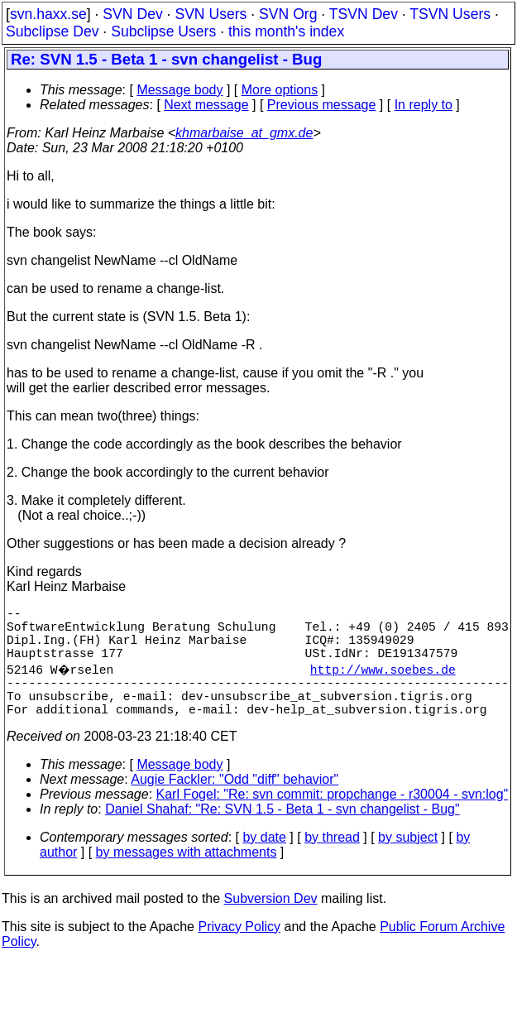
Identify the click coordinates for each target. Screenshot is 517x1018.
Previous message (321, 105)
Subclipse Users (163, 31)
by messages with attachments (186, 875)
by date (263, 860)
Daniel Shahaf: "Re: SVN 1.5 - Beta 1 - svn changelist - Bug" (282, 832)
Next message (206, 105)
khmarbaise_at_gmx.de (244, 133)
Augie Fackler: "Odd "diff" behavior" (234, 802)
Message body (179, 90)
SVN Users (211, 14)
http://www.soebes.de (384, 682)
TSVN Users (450, 14)
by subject (408, 860)
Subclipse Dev (52, 31)
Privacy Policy (239, 950)
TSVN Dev (363, 14)
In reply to (423, 105)
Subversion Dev (271, 922)
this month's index (286, 31)
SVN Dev (132, 14)
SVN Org (288, 14)
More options (280, 90)
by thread (332, 860)
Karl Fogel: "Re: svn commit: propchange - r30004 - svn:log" (332, 817)
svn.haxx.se (48, 14)
